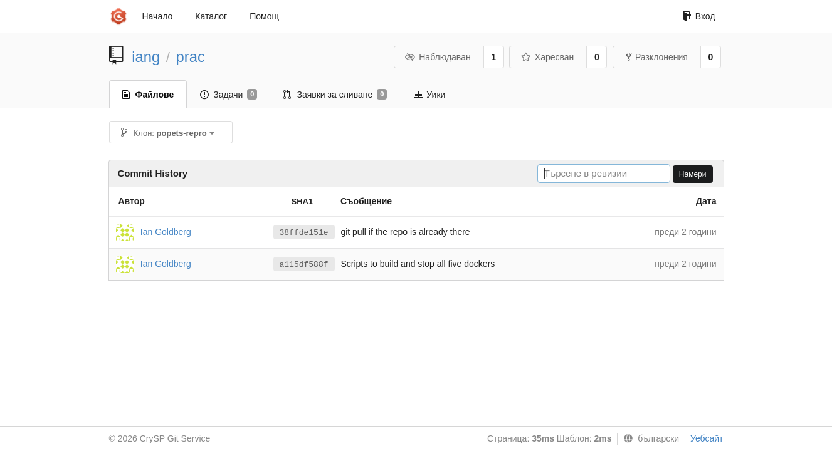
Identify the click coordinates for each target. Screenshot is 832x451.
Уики (429, 95)
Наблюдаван (438, 57)
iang (146, 56)
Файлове (148, 95)
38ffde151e (304, 232)
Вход (698, 16)
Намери (693, 174)
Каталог (211, 16)
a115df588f (304, 264)
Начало (157, 16)
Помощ (264, 16)
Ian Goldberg (165, 231)
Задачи (228, 94)
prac (190, 56)
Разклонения (657, 57)
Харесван (547, 57)
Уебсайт (706, 438)
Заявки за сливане (335, 94)
